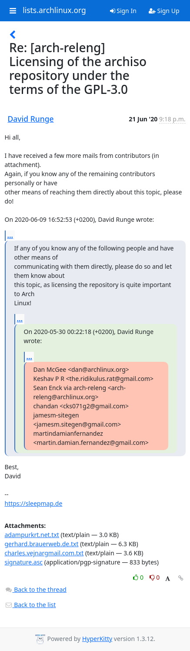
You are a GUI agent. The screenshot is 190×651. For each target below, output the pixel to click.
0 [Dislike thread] (155, 577)
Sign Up (164, 11)
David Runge (31, 119)
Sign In (123, 11)
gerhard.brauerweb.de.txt (42, 544)
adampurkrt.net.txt (32, 535)
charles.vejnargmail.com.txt (44, 553)
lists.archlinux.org (54, 10)
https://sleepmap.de (34, 503)
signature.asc (24, 562)
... (10, 235)
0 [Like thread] (139, 577)
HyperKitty (97, 638)
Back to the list (30, 605)
